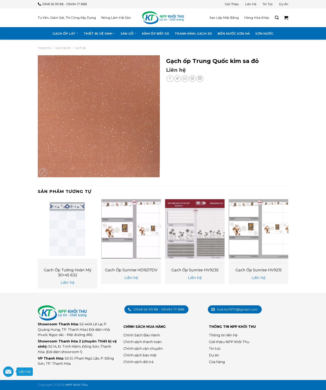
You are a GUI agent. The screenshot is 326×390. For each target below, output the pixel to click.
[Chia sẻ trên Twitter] (177, 78)
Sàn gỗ (128, 33)
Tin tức (268, 4)
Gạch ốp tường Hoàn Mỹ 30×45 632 (67, 272)
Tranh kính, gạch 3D (193, 33)
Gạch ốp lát (65, 33)
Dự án (283, 4)
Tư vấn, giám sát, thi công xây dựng (67, 18)
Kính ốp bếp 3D (155, 33)
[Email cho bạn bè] (185, 78)
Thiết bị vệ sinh (99, 33)
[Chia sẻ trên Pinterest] (192, 78)
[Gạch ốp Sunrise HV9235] (195, 229)
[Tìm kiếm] (277, 17)
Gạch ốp (80, 47)
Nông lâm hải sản (116, 18)
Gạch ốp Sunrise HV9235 (195, 270)
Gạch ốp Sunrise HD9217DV (131, 270)
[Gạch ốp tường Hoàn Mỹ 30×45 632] (67, 229)
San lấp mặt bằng (224, 18)
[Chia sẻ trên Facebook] (170, 78)
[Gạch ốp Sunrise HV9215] (258, 229)
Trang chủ (44, 47)
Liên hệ (250, 4)
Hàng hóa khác (256, 18)
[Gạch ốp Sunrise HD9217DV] (131, 229)
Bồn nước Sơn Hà (234, 33)
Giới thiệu (232, 4)
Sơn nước (264, 33)
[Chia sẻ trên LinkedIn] (200, 78)
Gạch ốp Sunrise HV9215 (258, 270)
